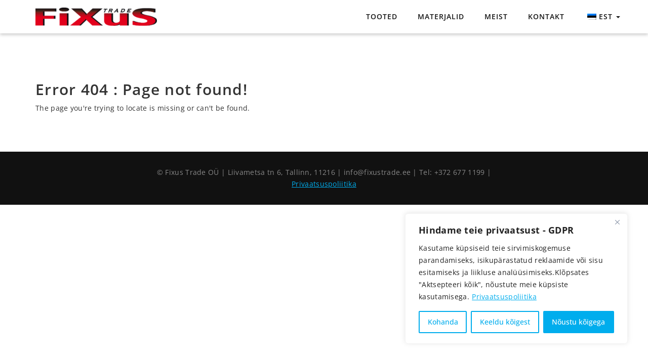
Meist (496, 16)
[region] (516, 278)
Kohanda (443, 322)
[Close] (617, 222)
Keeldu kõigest (505, 322)
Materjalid (441, 16)
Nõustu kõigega (578, 322)
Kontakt (546, 16)
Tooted (381, 16)
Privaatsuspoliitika (504, 296)
